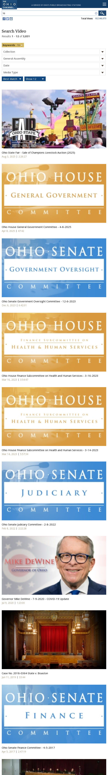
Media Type (54, 72)
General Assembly (54, 58)
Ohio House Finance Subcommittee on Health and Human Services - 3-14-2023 (50, 450)
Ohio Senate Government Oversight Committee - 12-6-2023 (39, 301)
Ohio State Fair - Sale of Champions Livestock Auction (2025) (38, 152)
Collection (54, 51)
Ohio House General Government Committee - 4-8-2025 (36, 227)
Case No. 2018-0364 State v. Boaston (25, 673)
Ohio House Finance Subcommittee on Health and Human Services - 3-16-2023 (50, 375)
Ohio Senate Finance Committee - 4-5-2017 (28, 747)
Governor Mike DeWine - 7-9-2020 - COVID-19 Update (35, 599)
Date (54, 65)
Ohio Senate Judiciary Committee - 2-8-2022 (29, 524)
